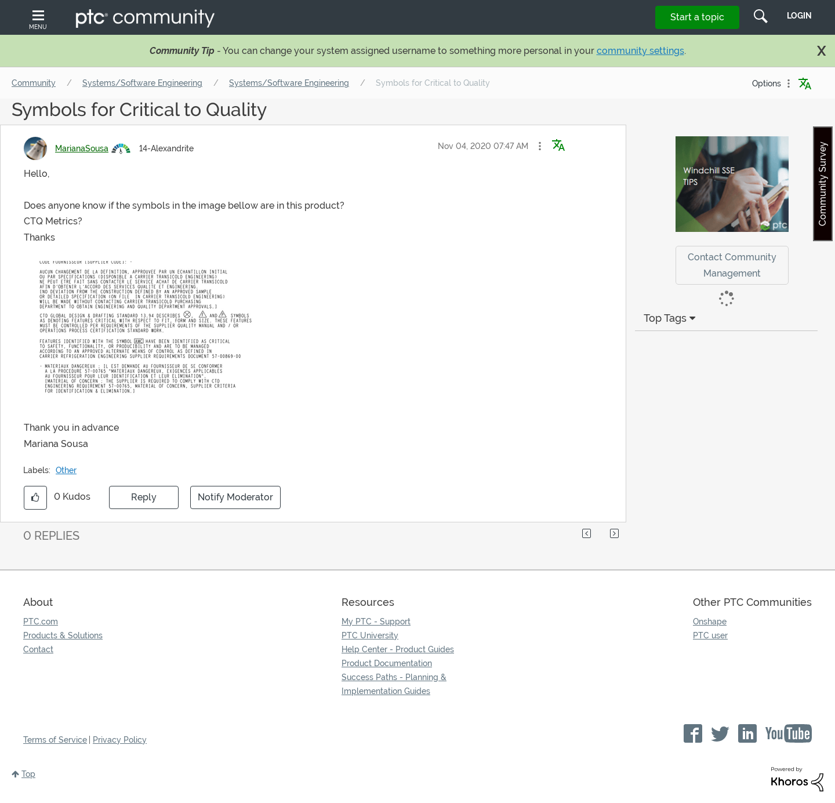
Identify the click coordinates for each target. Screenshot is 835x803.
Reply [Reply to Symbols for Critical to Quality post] (144, 497)
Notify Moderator (235, 497)
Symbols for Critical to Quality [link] (433, 83)
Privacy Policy (120, 740)
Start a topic (697, 17)
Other (66, 470)
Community (34, 83)
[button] (540, 146)
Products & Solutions (63, 635)
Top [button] (28, 774)
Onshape (710, 621)
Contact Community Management (732, 265)
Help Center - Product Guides (398, 649)
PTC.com (40, 621)
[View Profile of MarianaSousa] (81, 148)
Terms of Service (55, 740)
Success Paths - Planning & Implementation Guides (394, 684)
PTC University (370, 635)
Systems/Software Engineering (142, 83)
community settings (640, 50)
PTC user (710, 635)
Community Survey (822, 183)
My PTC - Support (376, 621)
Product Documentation (387, 663)
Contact (38, 649)
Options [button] (766, 83)
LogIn (799, 15)
